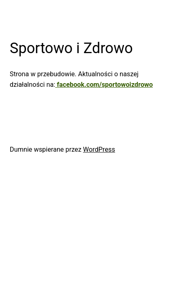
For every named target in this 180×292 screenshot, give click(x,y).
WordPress (99, 149)
